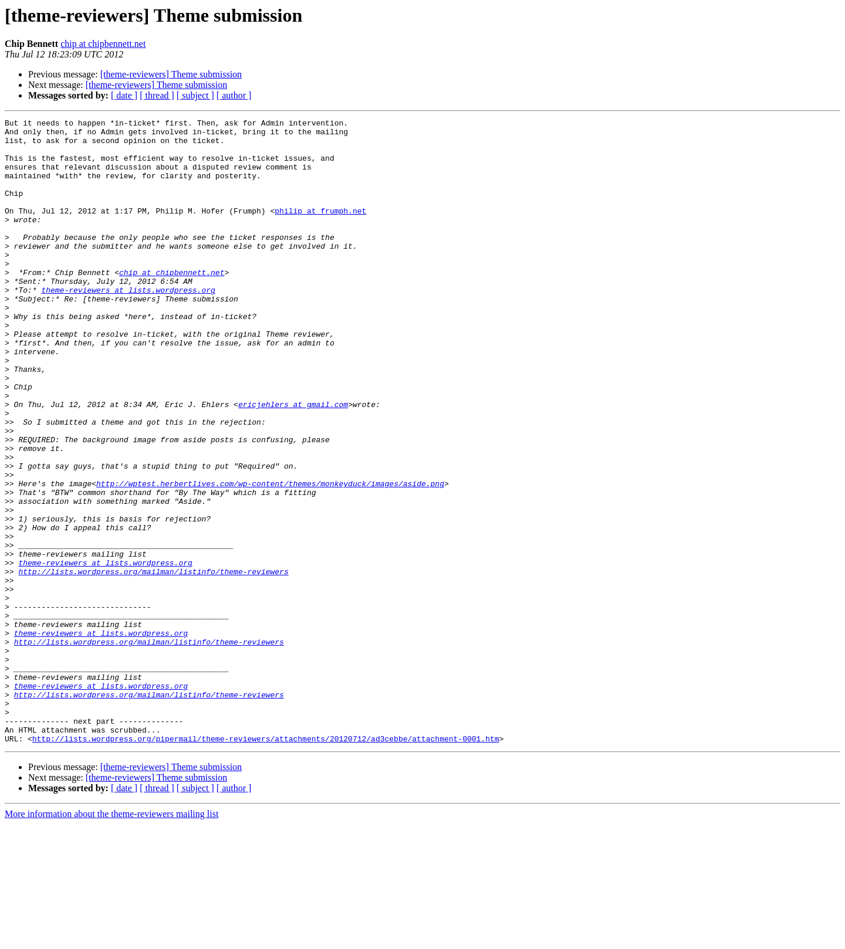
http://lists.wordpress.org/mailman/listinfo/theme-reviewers (153, 662)
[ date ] (124, 95)
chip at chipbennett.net (103, 44)
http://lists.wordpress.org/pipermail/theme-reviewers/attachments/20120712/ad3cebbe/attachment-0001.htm (265, 863)
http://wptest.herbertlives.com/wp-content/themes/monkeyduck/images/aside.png (270, 557)
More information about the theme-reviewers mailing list (111, 939)
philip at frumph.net (320, 230)
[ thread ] (157, 95)
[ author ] (234, 95)
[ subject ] (195, 95)
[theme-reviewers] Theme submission (171, 74)
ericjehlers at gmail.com (293, 462)
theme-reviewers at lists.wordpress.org (128, 325)
